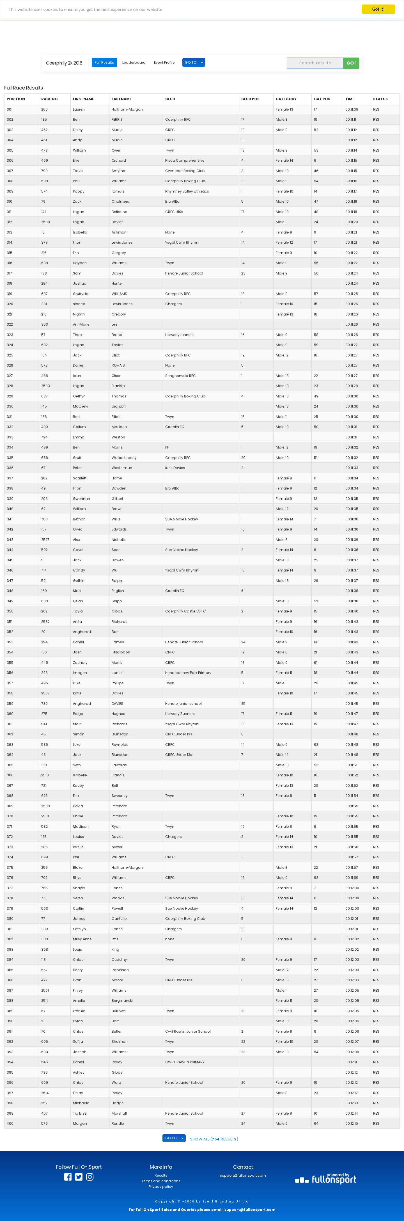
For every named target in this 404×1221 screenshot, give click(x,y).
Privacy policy (161, 1186)
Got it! (378, 9)
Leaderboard (134, 62)
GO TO (190, 62)
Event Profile (164, 62)
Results (161, 1175)
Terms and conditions (160, 1181)
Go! (351, 63)
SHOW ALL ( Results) (214, 1139)
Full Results (104, 62)
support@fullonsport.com (243, 1175)
